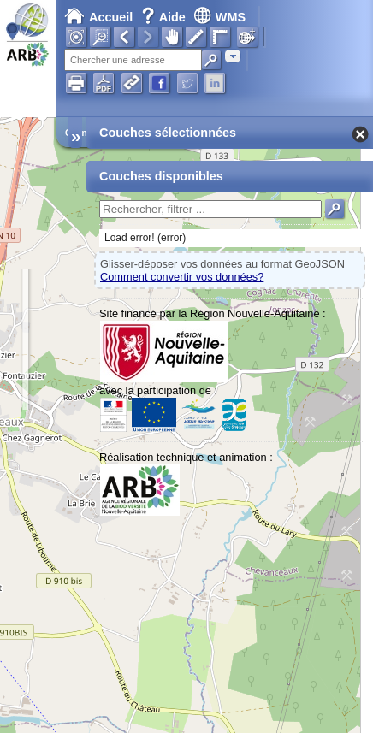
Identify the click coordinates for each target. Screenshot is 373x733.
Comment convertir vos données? (181, 276)
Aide (165, 17)
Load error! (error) (145, 238)
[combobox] (232, 56)
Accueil (98, 17)
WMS (219, 17)
